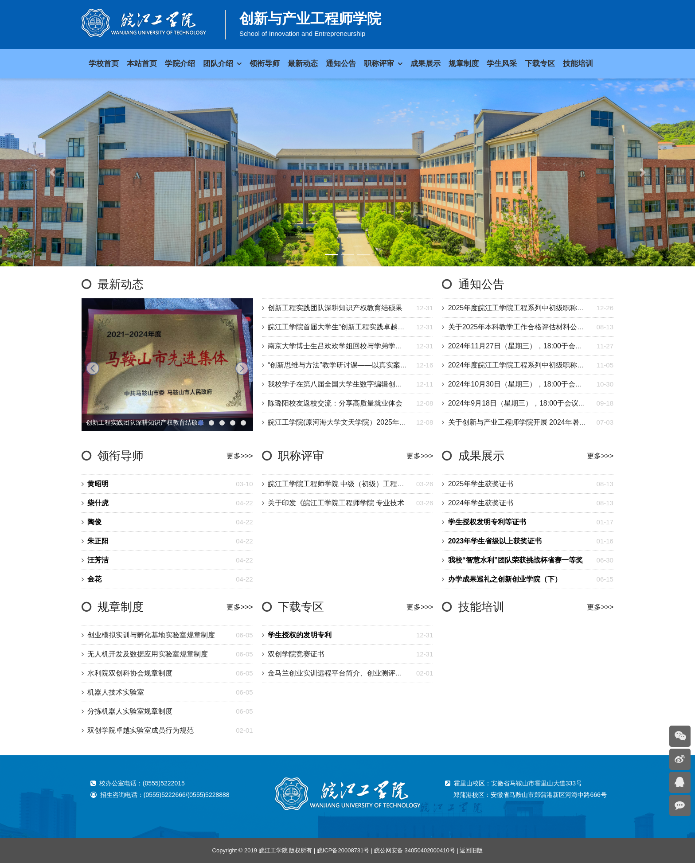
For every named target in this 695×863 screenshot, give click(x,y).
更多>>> (239, 456)
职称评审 (301, 455)
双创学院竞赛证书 (296, 654)
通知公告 (481, 284)
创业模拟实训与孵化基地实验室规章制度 (151, 635)
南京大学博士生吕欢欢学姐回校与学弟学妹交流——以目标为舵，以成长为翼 (388, 346)
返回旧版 (471, 850)
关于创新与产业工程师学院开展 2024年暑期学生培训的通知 (542, 422)
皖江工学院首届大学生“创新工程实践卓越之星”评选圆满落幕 (362, 327)
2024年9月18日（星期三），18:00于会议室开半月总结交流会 (545, 403)
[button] (52, 172)
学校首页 (104, 63)
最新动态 (121, 284)
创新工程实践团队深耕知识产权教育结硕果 (335, 308)
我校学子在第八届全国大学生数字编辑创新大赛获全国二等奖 (363, 384)
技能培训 (481, 606)
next (242, 368)
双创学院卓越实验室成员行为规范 (140, 730)
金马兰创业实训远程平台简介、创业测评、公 (339, 673)
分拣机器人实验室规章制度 (129, 711)
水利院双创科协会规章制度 (129, 673)
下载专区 (301, 606)
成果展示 (481, 455)
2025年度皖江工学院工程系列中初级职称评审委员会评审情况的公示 (555, 308)
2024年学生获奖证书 (481, 503)
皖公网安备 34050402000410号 (414, 850)
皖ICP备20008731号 (343, 850)
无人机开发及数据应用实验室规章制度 (147, 654)
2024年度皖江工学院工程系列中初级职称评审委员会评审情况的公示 (555, 365)
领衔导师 (121, 455)
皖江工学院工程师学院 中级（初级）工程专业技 (343, 484)
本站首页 (142, 63)
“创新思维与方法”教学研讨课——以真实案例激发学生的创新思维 (369, 365)
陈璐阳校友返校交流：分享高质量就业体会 (335, 403)
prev (92, 368)
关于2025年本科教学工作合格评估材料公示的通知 (527, 327)
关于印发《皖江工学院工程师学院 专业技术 (336, 503)
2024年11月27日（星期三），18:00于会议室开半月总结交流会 (547, 346)
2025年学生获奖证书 (481, 484)
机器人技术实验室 (115, 692)
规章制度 (121, 606)
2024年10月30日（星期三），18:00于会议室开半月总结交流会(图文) (556, 384)
